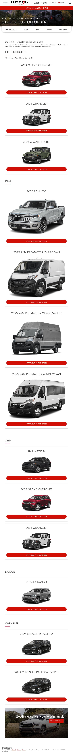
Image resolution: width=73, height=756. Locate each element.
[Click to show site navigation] (70, 3)
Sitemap (19, 750)
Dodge (49, 29)
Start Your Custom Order (36, 92)
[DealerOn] (7, 748)
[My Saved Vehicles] (61, 3)
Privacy (24, 750)
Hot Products (11, 29)
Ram (26, 29)
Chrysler (63, 29)
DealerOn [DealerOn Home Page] (14, 750)
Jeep (37, 29)
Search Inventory (56, 721)
